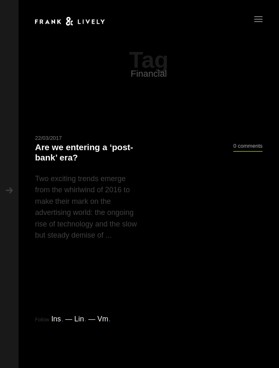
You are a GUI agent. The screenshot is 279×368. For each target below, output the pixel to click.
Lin (80, 319)
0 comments (248, 146)
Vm (103, 319)
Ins (57, 319)
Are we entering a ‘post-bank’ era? (84, 152)
